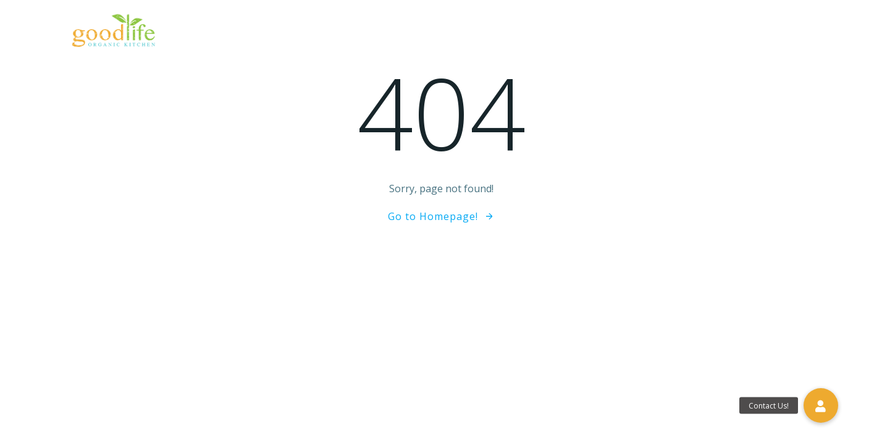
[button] (821, 405)
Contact (787, 34)
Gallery (724, 34)
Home (288, 34)
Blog (669, 34)
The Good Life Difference (384, 34)
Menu (481, 34)
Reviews (615, 34)
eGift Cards (545, 34)
